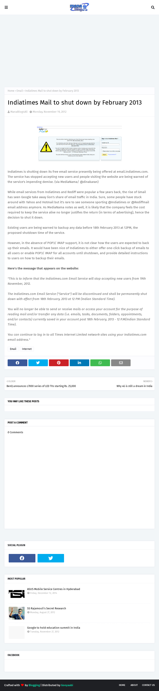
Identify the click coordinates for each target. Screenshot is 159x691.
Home (11, 90)
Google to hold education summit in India (53, 627)
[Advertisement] (79, 51)
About (134, 685)
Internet (27, 349)
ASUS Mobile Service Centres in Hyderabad (53, 589)
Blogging (34, 685)
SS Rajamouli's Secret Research (46, 608)
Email (20, 90)
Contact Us (148, 685)
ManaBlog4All (19, 111)
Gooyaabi (67, 685)
